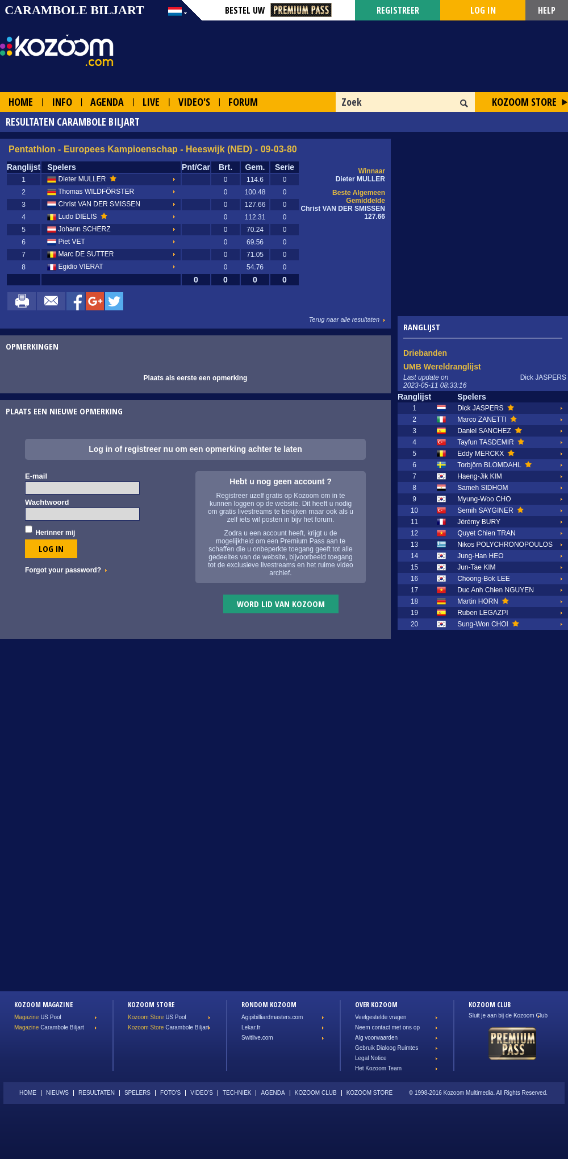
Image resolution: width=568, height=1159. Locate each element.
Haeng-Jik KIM (479, 476)
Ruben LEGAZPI (482, 613)
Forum (243, 102)
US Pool (37, 1017)
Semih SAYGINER (490, 510)
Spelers (137, 1093)
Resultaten (96, 1093)
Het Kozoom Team (378, 1068)
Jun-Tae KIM (476, 567)
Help (547, 10)
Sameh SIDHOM (482, 488)
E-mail (36, 476)
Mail (51, 301)
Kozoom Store (524, 102)
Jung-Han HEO (480, 556)
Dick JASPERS (485, 408)
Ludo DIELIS (77, 217)
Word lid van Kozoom (281, 603)
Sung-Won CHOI (488, 624)
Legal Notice (371, 1058)
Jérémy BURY (478, 522)
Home (21, 102)
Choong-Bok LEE (483, 579)
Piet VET (66, 242)
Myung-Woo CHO (484, 499)
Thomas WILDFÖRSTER (90, 192)
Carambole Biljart (49, 1027)
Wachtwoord (47, 502)
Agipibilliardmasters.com (272, 1017)
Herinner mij (55, 533)
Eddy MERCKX (486, 454)
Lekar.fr (250, 1027)
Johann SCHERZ (78, 229)
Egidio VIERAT (75, 267)
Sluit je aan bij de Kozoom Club (508, 1015)
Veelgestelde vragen (381, 1017)
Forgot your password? (63, 570)
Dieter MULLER (81, 179)
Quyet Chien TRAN (486, 533)
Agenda (107, 102)
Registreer (398, 10)
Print (21, 301)
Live (151, 102)
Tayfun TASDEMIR (490, 442)
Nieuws (57, 1093)
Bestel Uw (278, 10)
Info (62, 102)
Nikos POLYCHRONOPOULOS (505, 545)
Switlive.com (257, 1038)
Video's (194, 102)
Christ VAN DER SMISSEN (93, 204)
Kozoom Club (316, 1093)
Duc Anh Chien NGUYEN (495, 590)
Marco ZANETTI (487, 419)
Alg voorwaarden (376, 1038)
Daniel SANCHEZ (489, 431)
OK (464, 103)
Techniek (237, 1093)
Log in (483, 10)
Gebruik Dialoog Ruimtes (386, 1048)
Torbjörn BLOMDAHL (494, 465)
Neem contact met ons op (387, 1027)
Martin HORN (483, 601)
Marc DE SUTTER (80, 254)
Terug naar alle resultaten (344, 319)
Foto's (170, 1093)
